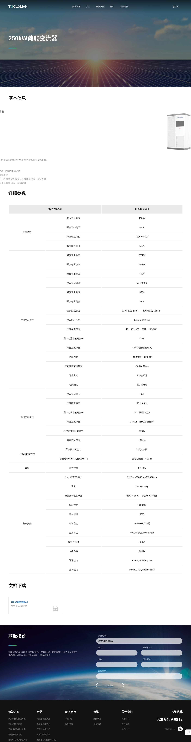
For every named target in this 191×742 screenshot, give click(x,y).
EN (177, 7)
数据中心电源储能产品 (46, 740)
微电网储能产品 (43, 734)
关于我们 (124, 6)
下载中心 (69, 719)
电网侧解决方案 (15, 724)
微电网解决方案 (15, 734)
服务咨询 (69, 724)
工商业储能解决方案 (17, 729)
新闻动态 (97, 719)
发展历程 (125, 724)
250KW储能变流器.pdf (19, 602)
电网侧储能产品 (43, 724)
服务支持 (100, 6)
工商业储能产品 (43, 729)
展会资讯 (97, 724)
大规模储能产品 (43, 719)
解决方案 (76, 6)
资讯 (112, 6)
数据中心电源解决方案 (17, 740)
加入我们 (125, 729)
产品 (88, 6)
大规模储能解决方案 (17, 719)
